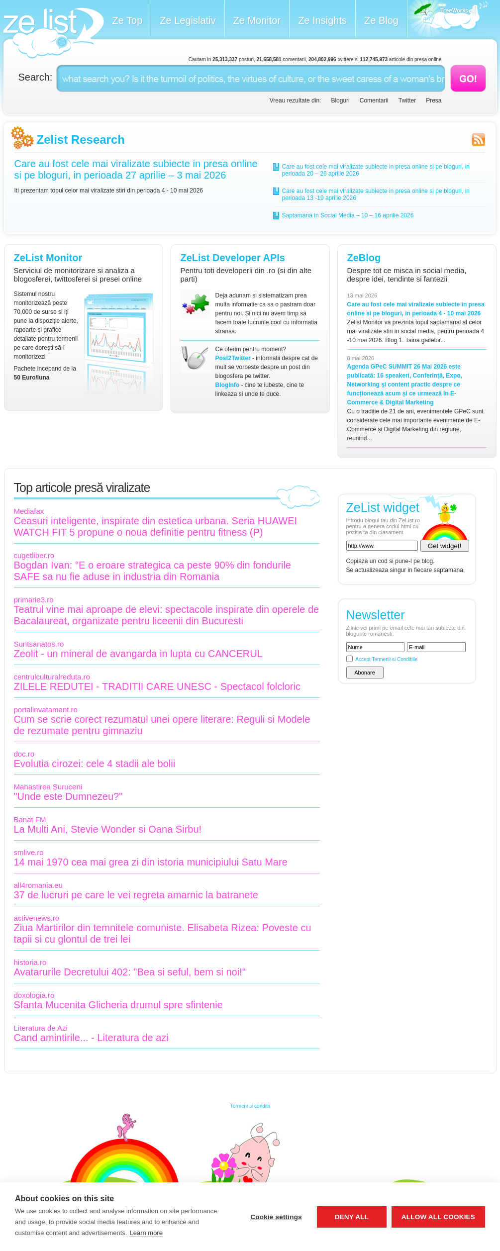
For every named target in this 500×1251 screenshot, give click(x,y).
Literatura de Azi (41, 1028)
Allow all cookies (438, 1217)
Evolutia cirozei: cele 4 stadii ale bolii (95, 763)
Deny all (352, 1217)
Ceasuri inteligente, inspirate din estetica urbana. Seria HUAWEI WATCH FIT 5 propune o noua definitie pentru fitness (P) (156, 526)
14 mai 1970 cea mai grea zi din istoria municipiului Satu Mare (151, 862)
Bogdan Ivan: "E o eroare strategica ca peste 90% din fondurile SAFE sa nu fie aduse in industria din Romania (152, 571)
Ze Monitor (257, 20)
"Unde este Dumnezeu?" (68, 796)
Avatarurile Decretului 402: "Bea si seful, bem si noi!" (130, 971)
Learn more (145, 1233)
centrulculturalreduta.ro (52, 677)
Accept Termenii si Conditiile (386, 659)
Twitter (407, 100)
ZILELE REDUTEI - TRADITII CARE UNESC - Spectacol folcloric (157, 686)
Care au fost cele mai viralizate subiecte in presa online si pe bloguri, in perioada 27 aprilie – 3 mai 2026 (136, 169)
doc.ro (24, 754)
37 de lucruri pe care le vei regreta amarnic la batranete (136, 894)
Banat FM (30, 819)
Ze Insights (322, 20)
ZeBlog (364, 257)
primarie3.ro (34, 599)
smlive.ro (29, 852)
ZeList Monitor (48, 257)
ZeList (53, 33)
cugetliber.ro (34, 555)
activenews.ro (37, 918)
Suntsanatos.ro (39, 644)
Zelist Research (81, 139)
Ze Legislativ (187, 20)
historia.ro (30, 962)
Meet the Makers (447, 19)
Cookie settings (276, 1217)
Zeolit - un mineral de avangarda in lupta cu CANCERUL (138, 653)
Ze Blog (381, 20)
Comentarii (374, 100)
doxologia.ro (34, 995)
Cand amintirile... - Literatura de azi (91, 1037)
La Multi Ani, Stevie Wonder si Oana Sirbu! (108, 829)
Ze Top (127, 20)
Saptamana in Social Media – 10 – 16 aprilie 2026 (348, 215)
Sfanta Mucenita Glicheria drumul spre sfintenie (118, 1004)
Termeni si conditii (250, 1106)
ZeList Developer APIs (233, 257)
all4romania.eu (38, 885)
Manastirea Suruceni (48, 786)
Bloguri (340, 100)
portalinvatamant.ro (46, 709)
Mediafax (29, 511)
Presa (433, 100)
